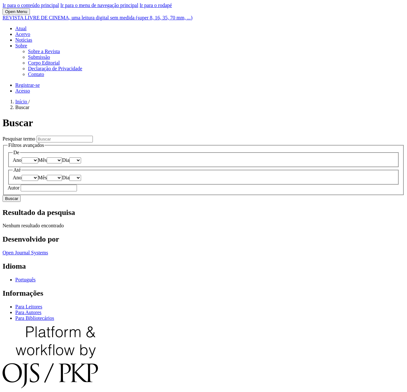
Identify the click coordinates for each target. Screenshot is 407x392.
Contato (36, 74)
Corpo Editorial (44, 62)
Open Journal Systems (25, 252)
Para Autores (28, 312)
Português (25, 279)
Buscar (11, 198)
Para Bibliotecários (34, 318)
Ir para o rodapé (156, 5)
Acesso (22, 90)
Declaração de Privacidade (55, 68)
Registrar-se (27, 85)
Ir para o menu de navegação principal (99, 5)
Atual (21, 28)
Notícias (23, 40)
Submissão (39, 57)
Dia (65, 160)
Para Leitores (28, 306)
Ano (17, 160)
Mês (42, 160)
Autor (14, 187)
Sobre (21, 45)
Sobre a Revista (44, 51)
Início (21, 101)
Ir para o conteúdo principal (31, 5)
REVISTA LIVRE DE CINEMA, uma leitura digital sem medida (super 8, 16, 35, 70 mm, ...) (97, 17)
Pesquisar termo (20, 138)
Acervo (22, 34)
